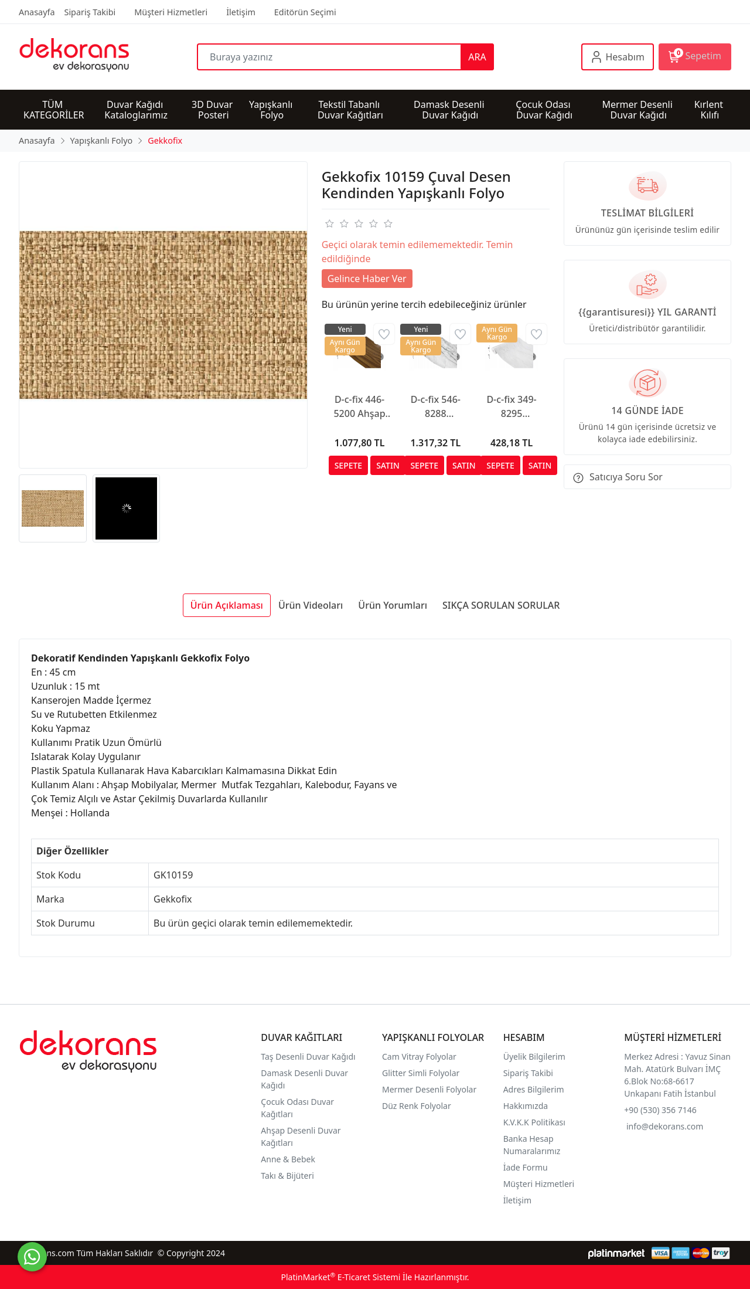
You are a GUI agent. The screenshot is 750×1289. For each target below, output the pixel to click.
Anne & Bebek (288, 1159)
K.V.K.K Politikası (535, 1122)
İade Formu (525, 1167)
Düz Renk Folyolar (416, 1105)
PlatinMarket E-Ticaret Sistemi (340, 1277)
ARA (477, 56)
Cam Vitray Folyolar (419, 1056)
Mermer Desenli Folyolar (429, 1089)
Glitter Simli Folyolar (420, 1072)
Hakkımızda (525, 1105)
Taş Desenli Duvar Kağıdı (308, 1056)
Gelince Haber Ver (367, 278)
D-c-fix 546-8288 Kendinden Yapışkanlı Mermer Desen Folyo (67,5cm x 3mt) (435, 406)
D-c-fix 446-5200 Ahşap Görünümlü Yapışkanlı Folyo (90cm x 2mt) (359, 406)
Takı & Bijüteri (287, 1175)
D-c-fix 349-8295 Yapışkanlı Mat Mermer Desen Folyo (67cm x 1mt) (512, 406)
